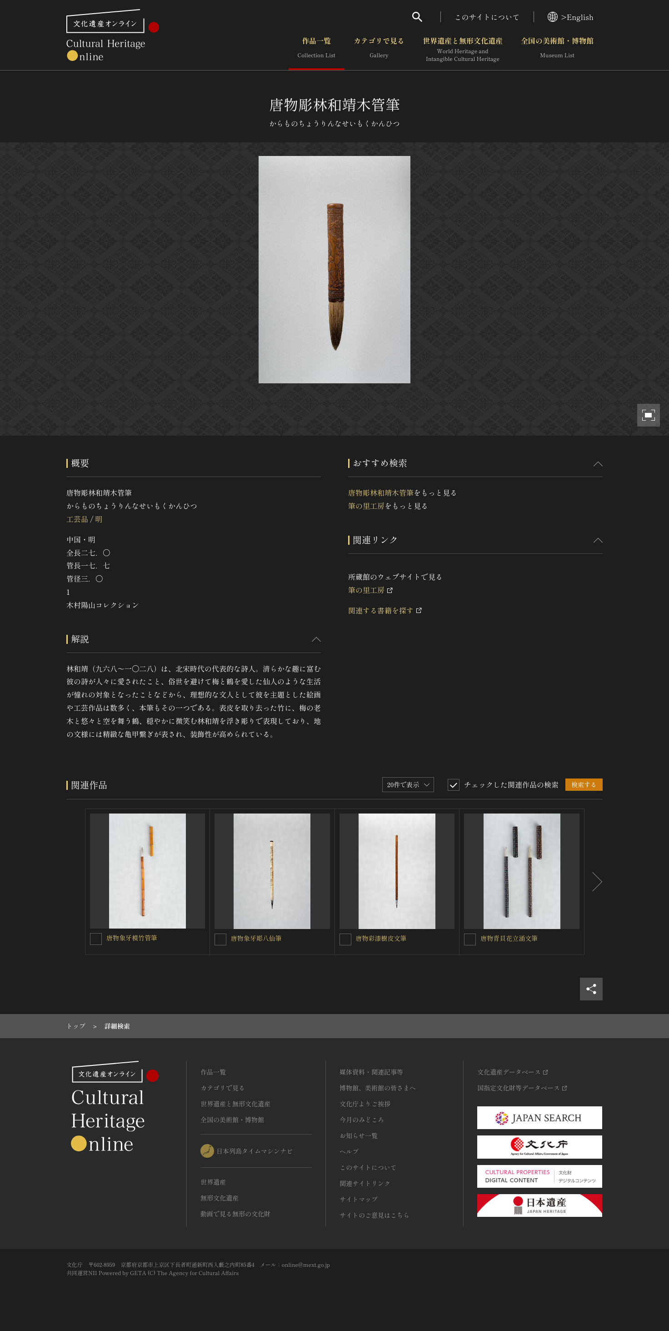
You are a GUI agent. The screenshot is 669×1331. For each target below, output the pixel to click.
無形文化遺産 (219, 1197)
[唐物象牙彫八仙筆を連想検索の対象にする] (220, 939)
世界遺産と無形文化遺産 (463, 49)
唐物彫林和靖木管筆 (381, 492)
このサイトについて (487, 16)
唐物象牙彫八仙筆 (256, 938)
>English (571, 16)
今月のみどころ (361, 1119)
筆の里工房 (366, 505)
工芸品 (77, 518)
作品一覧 (316, 49)
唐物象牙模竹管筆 (131, 937)
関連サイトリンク (364, 1183)
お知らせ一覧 (358, 1135)
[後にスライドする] (593, 882)
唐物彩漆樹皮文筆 (381, 938)
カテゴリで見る (379, 49)
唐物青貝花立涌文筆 (509, 938)
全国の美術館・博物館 (557, 49)
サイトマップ (358, 1199)
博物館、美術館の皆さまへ (377, 1087)
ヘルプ (349, 1151)
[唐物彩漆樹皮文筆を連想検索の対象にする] (345, 939)
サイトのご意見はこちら (374, 1215)
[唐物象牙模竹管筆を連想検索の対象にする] (96, 939)
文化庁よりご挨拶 (364, 1103)
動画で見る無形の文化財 (235, 1213)
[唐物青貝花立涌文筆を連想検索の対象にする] (470, 939)
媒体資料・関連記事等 (371, 1071)
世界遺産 (213, 1181)
